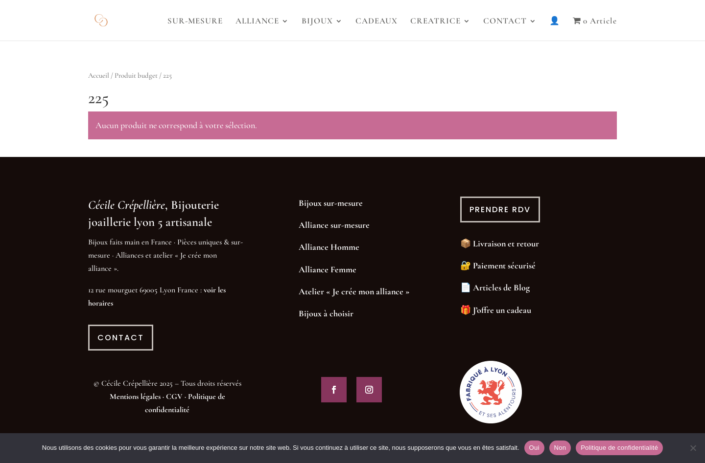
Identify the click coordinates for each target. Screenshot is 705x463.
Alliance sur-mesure (334, 225)
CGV (174, 396)
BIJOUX (317, 22)
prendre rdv (500, 209)
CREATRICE (435, 22)
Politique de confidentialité (619, 447)
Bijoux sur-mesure (331, 203)
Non (560, 447)
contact (120, 337)
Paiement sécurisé (504, 265)
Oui (534, 447)
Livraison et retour (506, 243)
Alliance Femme (327, 269)
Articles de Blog (501, 287)
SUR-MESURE (195, 22)
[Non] (693, 448)
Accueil (98, 75)
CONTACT (505, 22)
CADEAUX (376, 22)
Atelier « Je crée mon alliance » (354, 291)
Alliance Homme (329, 247)
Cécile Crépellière (126, 205)
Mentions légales (135, 396)
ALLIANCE (257, 22)
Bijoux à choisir (326, 313)
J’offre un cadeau (502, 310)
